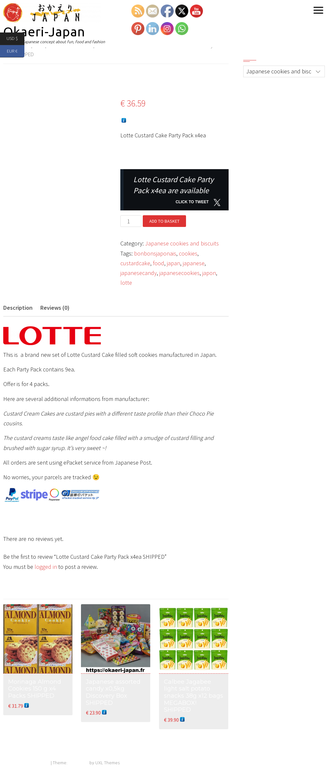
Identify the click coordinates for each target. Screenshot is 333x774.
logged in (45, 566)
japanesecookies (179, 273)
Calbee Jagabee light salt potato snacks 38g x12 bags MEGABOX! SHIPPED (193, 695)
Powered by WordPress (26, 763)
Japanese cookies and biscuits (182, 243)
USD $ (15, 38)
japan (173, 263)
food (158, 263)
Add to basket (164, 221)
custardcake (135, 263)
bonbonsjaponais (155, 253)
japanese (194, 263)
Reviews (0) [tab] (55, 307)
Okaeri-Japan (44, 31)
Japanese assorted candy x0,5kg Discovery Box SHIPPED (113, 692)
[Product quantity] (130, 221)
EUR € (15, 51)
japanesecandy (138, 273)
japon (209, 273)
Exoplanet (78, 763)
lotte (126, 282)
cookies (188, 253)
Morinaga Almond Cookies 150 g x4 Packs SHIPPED (34, 688)
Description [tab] (18, 307)
